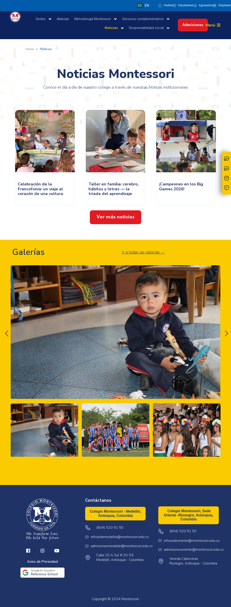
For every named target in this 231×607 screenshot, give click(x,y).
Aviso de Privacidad (42, 562)
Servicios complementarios (145, 19)
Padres (168, 5)
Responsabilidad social (149, 28)
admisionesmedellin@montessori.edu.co (122, 546)
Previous (5, 332)
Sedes (43, 19)
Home (30, 49)
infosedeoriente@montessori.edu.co (192, 540)
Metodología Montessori (95, 19)
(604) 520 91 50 (183, 531)
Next (225, 332)
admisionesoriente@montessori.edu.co (194, 549)
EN (147, 5)
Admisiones (192, 25)
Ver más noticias (115, 217)
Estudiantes (185, 5)
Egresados (206, 5)
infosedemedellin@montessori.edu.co (120, 537)
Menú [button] (210, 25)
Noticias (114, 28)
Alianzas (63, 19)
